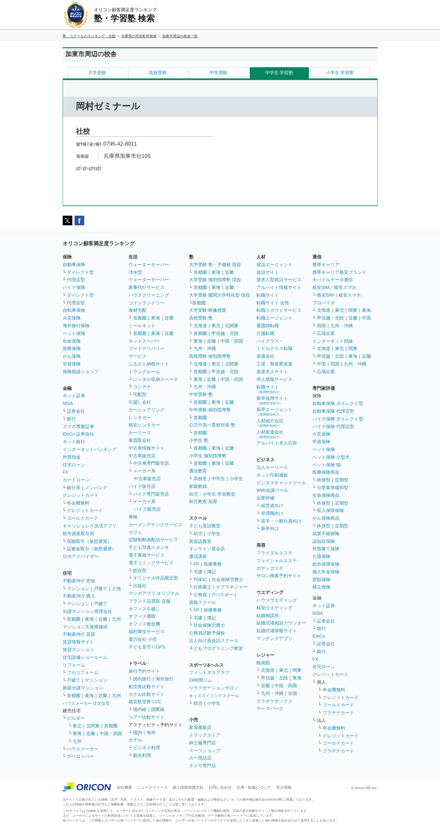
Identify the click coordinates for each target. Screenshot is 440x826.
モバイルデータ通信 (332, 279)
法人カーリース (272, 467)
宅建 (197, 571)
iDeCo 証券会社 (78, 433)
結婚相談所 (267, 615)
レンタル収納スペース (155, 379)
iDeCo (318, 636)
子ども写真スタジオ (149, 547)
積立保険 (321, 586)
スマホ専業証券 (78, 426)
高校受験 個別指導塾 (210, 356)
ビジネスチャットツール (281, 482)
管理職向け (272, 513)
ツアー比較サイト (147, 717)
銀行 (71, 418)
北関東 (93, 725)
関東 (296, 670)
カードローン (76, 479)
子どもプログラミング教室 (216, 648)
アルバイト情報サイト (278, 287)
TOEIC (200, 579)
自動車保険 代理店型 (333, 411)
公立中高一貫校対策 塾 (212, 424)
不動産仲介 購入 (79, 595)
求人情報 (284, 787)
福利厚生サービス (147, 631)
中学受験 (219, 72)
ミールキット (142, 325)
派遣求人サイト (272, 371)
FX (65, 472)
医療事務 (213, 564)
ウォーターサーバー (149, 264)
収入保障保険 (330, 510)
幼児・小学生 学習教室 (212, 494)
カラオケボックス (274, 701)
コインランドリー (147, 302)
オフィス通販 (142, 616)
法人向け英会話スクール (213, 640)
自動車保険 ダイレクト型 (337, 403)
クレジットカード (81, 495)
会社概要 (124, 787)
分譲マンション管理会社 (87, 611)
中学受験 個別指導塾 (210, 409)
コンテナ (142, 386)
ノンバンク (96, 487)
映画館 (263, 662)
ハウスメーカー (82, 748)
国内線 (140, 709)
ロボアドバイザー (81, 556)
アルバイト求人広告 (276, 442)
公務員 (200, 594)
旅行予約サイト (144, 671)
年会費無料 (78, 503)
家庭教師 (198, 486)
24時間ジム (200, 680)
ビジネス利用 (146, 747)
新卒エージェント (274, 411)
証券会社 (76, 411)
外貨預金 (72, 457)
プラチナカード (338, 712)
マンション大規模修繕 (85, 626)
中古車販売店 (142, 455)
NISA (68, 403)
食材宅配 (138, 310)
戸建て (100, 588)
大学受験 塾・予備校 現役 (215, 264)
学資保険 (72, 363)
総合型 (140, 570)
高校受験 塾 (201, 317)
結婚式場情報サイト (276, 630)
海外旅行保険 (76, 325)
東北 (77, 725)
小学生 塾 (198, 440)
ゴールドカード (82, 518)
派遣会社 (265, 356)
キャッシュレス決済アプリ (90, 525)
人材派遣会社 (269, 434)
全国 (292, 693)
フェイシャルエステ (276, 560)
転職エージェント (274, 317)
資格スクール (202, 602)
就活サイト (267, 272)
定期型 (341, 479)
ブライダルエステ (274, 552)
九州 (116, 619)
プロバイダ (323, 302)
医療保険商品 (325, 472)
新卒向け (270, 528)
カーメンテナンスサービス (156, 524)
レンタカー (140, 417)
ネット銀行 (74, 441)
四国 (321, 325)
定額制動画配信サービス (153, 539)
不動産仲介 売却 (79, 580)
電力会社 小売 (143, 639)
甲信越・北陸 (224, 333)
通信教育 (198, 470)
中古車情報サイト (147, 448)
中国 (366, 317)
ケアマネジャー (231, 586)
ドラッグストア (204, 735)
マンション (78, 588)
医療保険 (72, 348)
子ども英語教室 (204, 525)
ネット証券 (74, 395)
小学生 (236, 478)
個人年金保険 (325, 571)
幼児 (197, 533)
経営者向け (272, 505)
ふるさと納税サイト (149, 363)
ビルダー (76, 718)
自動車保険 (74, 264)
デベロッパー (80, 756)
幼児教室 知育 (203, 501)
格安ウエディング (274, 607)
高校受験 (158, 72)
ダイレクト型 (80, 272)
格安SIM (325, 295)
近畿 (102, 619)
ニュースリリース (152, 787)
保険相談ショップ (81, 371)
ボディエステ (269, 568)
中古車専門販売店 (151, 463)
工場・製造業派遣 (274, 363)
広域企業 (326, 333)
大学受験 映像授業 (207, 310)
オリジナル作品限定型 (155, 577)
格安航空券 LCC (145, 701)
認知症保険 (323, 541)
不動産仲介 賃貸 (79, 634)
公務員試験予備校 (207, 632)
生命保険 (72, 341)
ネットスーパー (144, 341)
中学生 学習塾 (279, 72)
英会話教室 (200, 541)
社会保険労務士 (227, 579)
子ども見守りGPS (147, 647)
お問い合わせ (220, 787)
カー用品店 (200, 757)
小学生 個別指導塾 (207, 455)
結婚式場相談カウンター (281, 622)
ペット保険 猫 (326, 464)
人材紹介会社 (269, 422)
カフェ (135, 532)
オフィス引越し (144, 608)
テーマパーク (269, 708)
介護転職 (265, 333)
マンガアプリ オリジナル (154, 593)
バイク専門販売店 (151, 494)
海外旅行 (165, 678)
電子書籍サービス (147, 555)
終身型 (323, 479)
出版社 (140, 585)
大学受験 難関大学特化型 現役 (219, 295)
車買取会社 (140, 440)
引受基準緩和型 (332, 487)
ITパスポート (224, 594)
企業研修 (265, 497)
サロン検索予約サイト (278, 575)
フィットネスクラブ (209, 672)
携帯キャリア (325, 264)
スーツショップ (204, 750)
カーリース (140, 432)
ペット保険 (74, 333)
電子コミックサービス (151, 562)
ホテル (135, 739)
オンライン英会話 (207, 548)
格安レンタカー (144, 424)
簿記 (211, 571)
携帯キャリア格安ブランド (339, 272)
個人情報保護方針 (188, 787)
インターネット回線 (332, 341)
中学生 (218, 478)
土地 (116, 588)
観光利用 (142, 755)
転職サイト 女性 (272, 302)
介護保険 (321, 556)
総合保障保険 (325, 564)
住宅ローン (74, 464)
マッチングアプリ (274, 638)
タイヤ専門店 (202, 765)
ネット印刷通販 (272, 475)
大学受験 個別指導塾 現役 (215, 279)
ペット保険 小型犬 (331, 457)
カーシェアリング (147, 409)
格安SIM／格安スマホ (334, 287)
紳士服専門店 (202, 742)
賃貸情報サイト (78, 641)
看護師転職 (267, 325)
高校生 (200, 478)
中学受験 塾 (201, 394)
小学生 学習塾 (340, 72)
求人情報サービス (274, 379)
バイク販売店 (142, 486)
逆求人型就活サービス (278, 279)
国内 (137, 732)
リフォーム (74, 665)
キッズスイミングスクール (214, 695)
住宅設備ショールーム (85, 657)
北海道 (200, 325)
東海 (89, 619)
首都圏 (73, 619)
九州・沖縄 (204, 348)
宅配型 (140, 394)
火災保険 (72, 317)
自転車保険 (74, 310)
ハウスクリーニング (149, 295)
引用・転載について (254, 787)
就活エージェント (274, 264)
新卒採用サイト (272, 400)
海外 (151, 732)
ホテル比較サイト (147, 694)
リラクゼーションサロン (213, 687)
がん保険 (72, 356)
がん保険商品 (325, 518)
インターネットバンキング (90, 449)
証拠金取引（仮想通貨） (91, 548)
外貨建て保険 (325, 548)
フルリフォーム (82, 672)
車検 (133, 516)
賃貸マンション (78, 649)
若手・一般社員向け (281, 521)
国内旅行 (142, 678)
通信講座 (198, 556)
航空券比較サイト (147, 686)
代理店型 (76, 279)
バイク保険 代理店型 (333, 426)
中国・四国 (111, 733)
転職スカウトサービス (278, 310)
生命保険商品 (325, 495)
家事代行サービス (147, 287)
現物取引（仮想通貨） (89, 541)
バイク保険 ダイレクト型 (337, 418)
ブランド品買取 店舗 (149, 601)
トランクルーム (144, 371)
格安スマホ (349, 295)
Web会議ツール (272, 490)
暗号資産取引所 (78, 533)
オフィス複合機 (144, 623)
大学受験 (97, 72)
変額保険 (321, 579)
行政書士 (202, 586)
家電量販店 (200, 727)
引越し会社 (140, 402)
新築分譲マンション (83, 687)
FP (196, 564)
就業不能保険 (325, 533)
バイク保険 (74, 287)
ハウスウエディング (276, 600)
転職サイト (267, 295)
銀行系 (73, 487)
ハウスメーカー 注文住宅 (86, 703)
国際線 (158, 709)
